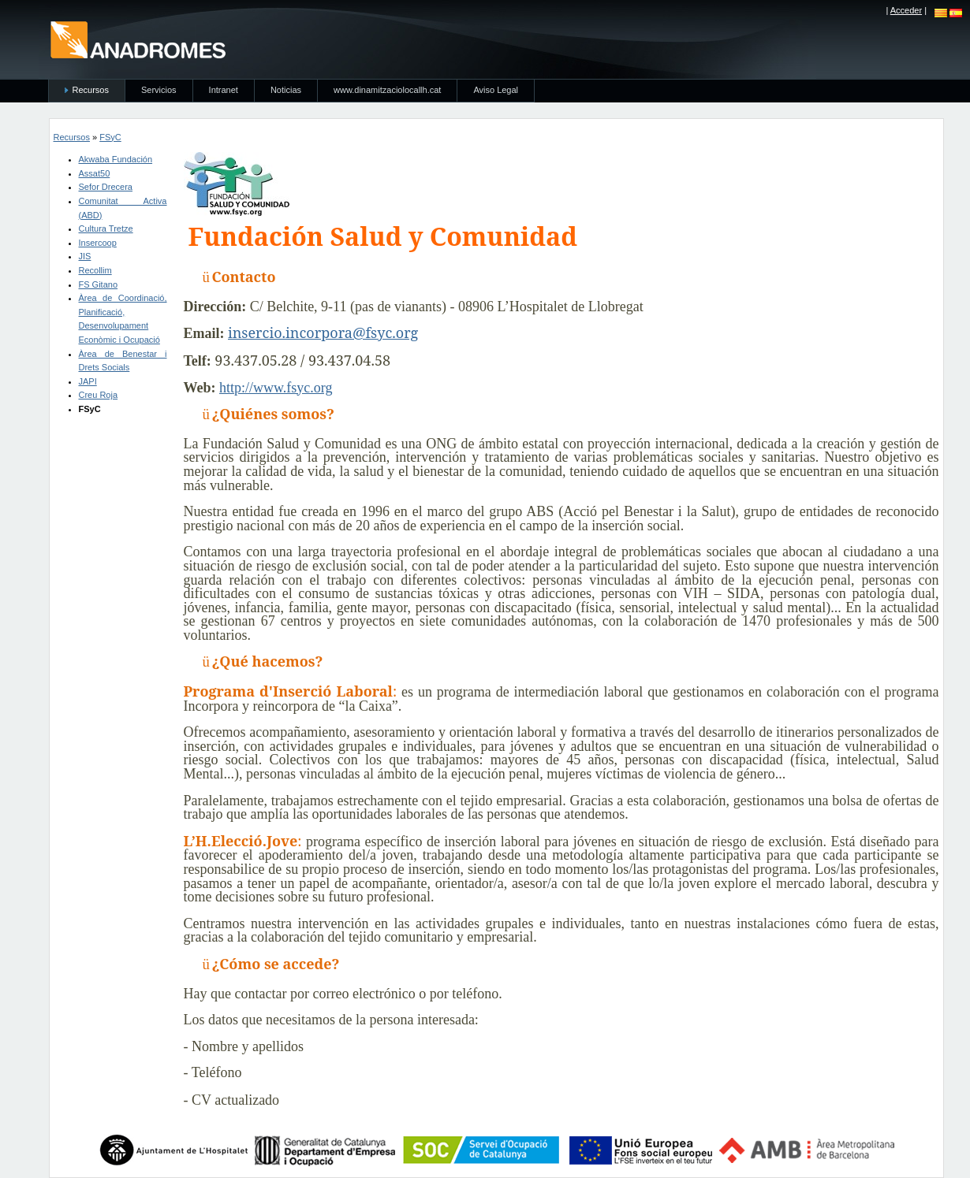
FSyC (110, 137)
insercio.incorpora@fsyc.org (323, 332)
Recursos (72, 137)
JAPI (88, 381)
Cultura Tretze (106, 228)
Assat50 (94, 173)
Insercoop (98, 242)
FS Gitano (98, 284)
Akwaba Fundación (116, 159)
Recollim (95, 270)
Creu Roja (98, 394)
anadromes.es (137, 39)
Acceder (906, 10)
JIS (85, 256)
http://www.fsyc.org (276, 388)
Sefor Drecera (105, 186)
